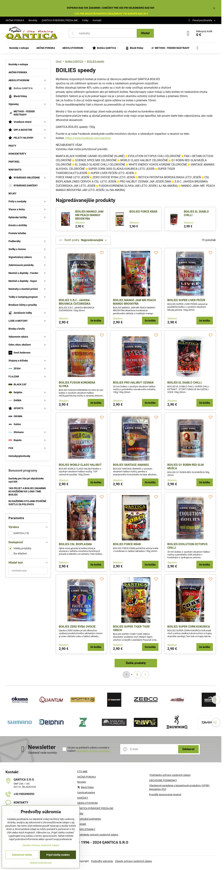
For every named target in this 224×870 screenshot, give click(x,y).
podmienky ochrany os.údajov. (93, 750)
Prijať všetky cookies (58, 854)
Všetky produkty (19, 548)
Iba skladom (17, 553)
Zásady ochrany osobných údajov (133, 861)
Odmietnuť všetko (22, 854)
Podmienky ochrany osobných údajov (170, 775)
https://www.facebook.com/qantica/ (88, 138)
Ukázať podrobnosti (41, 862)
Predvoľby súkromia (102, 861)
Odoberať (188, 749)
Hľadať (145, 33)
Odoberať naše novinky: (43, 752)
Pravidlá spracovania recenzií (165, 794)
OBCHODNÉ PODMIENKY (163, 780)
